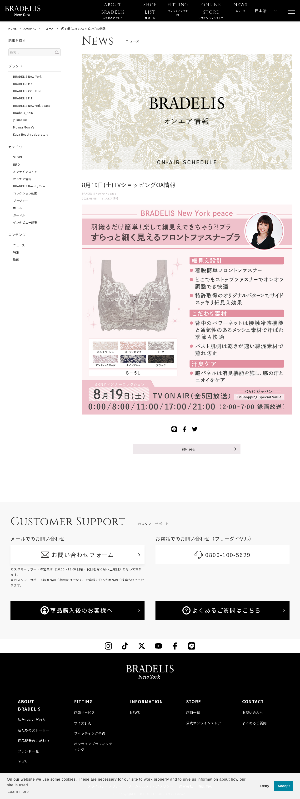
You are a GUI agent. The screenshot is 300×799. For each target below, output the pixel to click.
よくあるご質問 (254, 723)
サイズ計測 (83, 723)
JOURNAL (29, 28)
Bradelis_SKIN (23, 113)
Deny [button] (264, 786)
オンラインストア (25, 171)
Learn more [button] (18, 791)
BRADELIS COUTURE (27, 91)
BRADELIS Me (22, 84)
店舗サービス (84, 712)
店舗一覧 (193, 712)
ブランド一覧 (28, 751)
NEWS (135, 712)
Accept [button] (284, 786)
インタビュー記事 (25, 222)
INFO (16, 164)
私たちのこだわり (32, 719)
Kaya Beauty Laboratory (30, 134)
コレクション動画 (25, 193)
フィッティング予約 (89, 733)
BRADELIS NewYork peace (31, 105)
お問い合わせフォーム (83, 554)
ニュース (48, 28)
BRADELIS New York (27, 76)
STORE (18, 157)
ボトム (17, 208)
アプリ (23, 761)
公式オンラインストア (203, 723)
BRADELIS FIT (22, 98)
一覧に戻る (187, 448)
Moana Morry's (23, 127)
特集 (16, 252)
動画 (16, 259)
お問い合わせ (252, 712)
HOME (12, 28)
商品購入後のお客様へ (76, 610)
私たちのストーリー (33, 730)
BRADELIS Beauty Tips (29, 186)
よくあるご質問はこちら (221, 610)
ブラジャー (20, 201)
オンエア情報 (22, 179)
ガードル (19, 215)
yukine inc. (21, 120)
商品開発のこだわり (33, 740)
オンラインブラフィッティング (93, 746)
